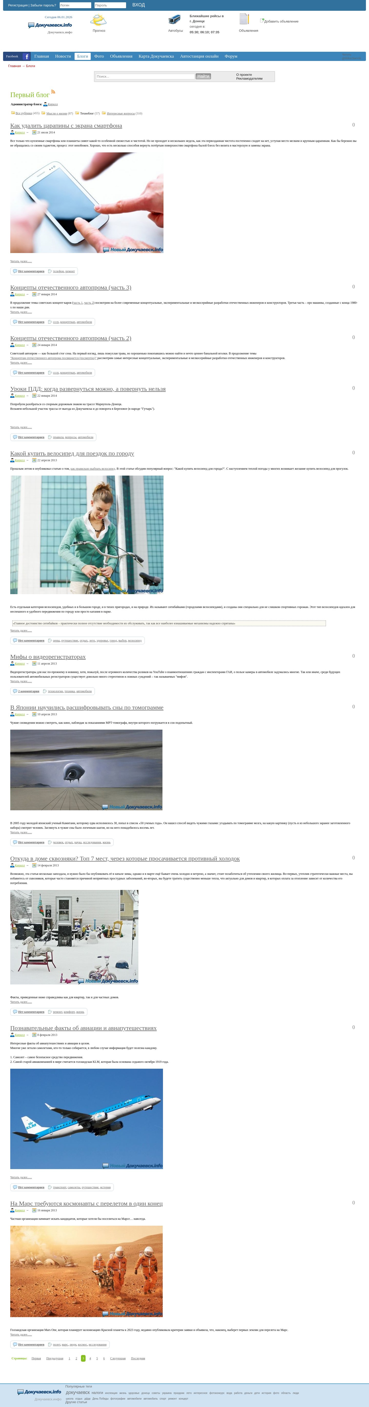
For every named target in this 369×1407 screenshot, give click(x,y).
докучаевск (78, 1392)
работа (238, 1393)
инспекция (111, 1393)
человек (58, 842)
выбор (122, 640)
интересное (201, 1393)
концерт (183, 1398)
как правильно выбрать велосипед (92, 468)
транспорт (59, 1187)
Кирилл (53, 104)
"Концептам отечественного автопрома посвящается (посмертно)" (53, 358)
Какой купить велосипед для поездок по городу (72, 453)
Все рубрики (24, 113)
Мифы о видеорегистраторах (48, 656)
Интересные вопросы (121, 113)
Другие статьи (76, 1402)
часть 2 (88, 302)
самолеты (74, 1187)
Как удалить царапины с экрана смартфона (66, 125)
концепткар (67, 322)
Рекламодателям (249, 78)
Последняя (138, 1358)
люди (72, 1344)
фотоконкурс (216, 1393)
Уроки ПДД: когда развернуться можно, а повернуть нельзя (88, 388)
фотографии (117, 1398)
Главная (14, 66)
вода (229, 1393)
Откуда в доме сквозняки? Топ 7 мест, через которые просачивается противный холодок (125, 858)
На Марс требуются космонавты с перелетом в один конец (86, 1203)
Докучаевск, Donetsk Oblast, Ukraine (139, 32)
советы (156, 1393)
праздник (178, 1393)
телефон (58, 271)
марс (65, 1344)
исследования (92, 842)
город (113, 640)
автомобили (84, 322)
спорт (163, 1398)
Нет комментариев (31, 271)
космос (82, 1344)
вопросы (70, 437)
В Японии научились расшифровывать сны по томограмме (86, 707)
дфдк (87, 1398)
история (105, 1187)
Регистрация (18, 5)
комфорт (69, 1012)
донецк (145, 1393)
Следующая (118, 1358)
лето (92, 640)
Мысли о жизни (56, 113)
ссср (56, 322)
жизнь (106, 842)
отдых (84, 640)
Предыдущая (54, 1358)
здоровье (102, 640)
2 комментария (28, 691)
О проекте (244, 75)
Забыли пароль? (43, 5)
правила (58, 437)
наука (77, 842)
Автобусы (175, 31)
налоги (97, 1393)
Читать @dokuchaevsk (351, 56)
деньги (248, 1393)
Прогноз (99, 31)
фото (276, 1393)
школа (69, 1398)
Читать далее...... (21, 261)
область (286, 1393)
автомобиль (151, 1398)
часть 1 (78, 302)
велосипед (135, 640)
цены (56, 640)
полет (56, 1344)
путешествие (69, 640)
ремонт (70, 271)
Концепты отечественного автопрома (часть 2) (70, 338)
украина (166, 1393)
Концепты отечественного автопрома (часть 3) (70, 287)
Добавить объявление (279, 21)
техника (70, 691)
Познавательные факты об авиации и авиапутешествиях (83, 1028)
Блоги (30, 66)
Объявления (248, 31)
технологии (55, 691)
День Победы (101, 1398)
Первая (36, 1358)
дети (257, 1393)
